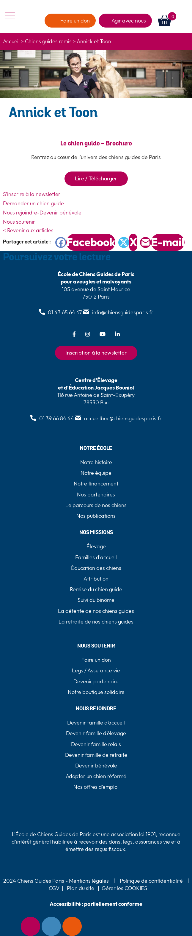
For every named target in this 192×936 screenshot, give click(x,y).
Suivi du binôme (96, 600)
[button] (182, 20)
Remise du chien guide (96, 589)
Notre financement (96, 483)
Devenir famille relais (96, 744)
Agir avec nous (128, 20)
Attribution (96, 578)
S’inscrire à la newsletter (31, 194)
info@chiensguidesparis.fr (122, 312)
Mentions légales (88, 880)
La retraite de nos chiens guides (96, 621)
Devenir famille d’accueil (96, 722)
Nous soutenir (19, 221)
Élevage (96, 546)
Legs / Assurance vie (96, 670)
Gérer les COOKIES (124, 888)
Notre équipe (96, 472)
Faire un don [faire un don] (75, 20)
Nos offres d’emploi (96, 786)
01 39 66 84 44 (56, 418)
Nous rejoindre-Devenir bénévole (42, 212)
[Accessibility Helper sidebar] (10, 926)
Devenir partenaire (96, 681)
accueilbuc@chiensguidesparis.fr (123, 418)
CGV (54, 888)
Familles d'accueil (96, 557)
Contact (59, 926)
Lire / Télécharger (96, 178)
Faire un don (80, 926)
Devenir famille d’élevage (96, 733)
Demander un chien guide (33, 203)
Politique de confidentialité (151, 880)
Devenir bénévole (96, 765)
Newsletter (38, 926)
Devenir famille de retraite (96, 754)
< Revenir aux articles (28, 230)
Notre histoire (96, 462)
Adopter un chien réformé (96, 776)
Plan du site (80, 888)
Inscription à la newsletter (96, 352)
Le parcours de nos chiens (96, 505)
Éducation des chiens (96, 568)
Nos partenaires (96, 494)
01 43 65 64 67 (65, 312)
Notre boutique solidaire (96, 692)
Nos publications (96, 515)
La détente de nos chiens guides (96, 611)
